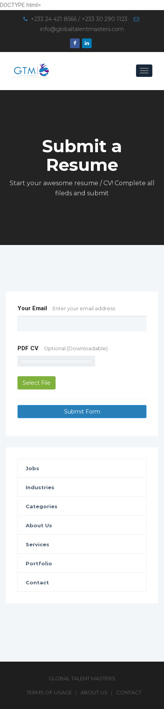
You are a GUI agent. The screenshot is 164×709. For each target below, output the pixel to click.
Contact (37, 582)
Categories (42, 506)
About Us (39, 525)
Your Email (66, 308)
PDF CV (62, 348)
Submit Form (82, 411)
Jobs (32, 468)
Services (37, 544)
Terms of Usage (49, 692)
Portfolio (39, 563)
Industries (40, 487)
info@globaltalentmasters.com (82, 29)
